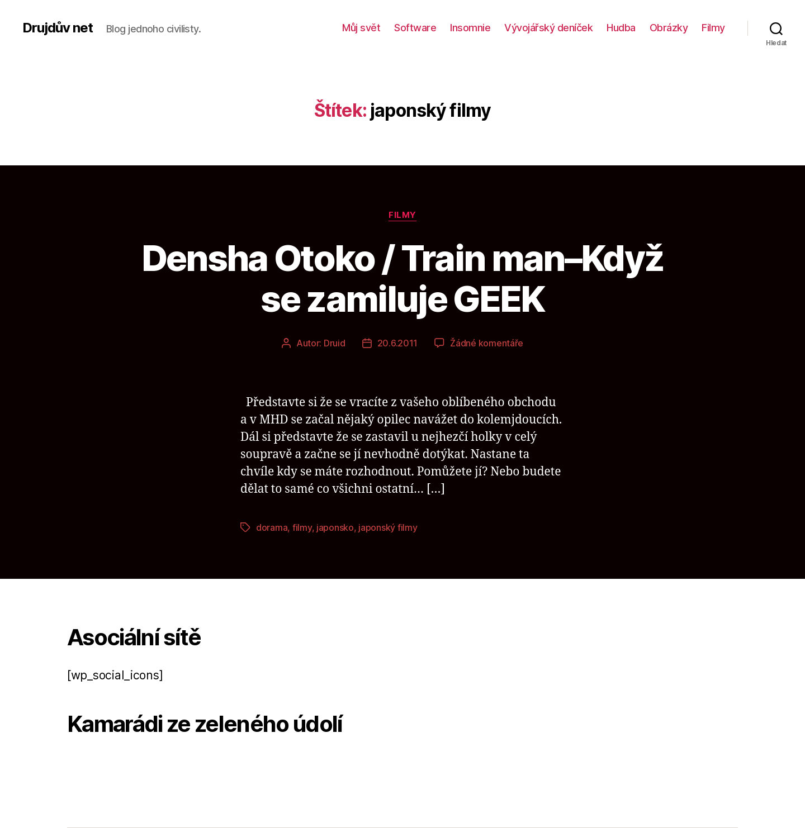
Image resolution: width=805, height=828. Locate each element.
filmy (302, 527)
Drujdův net (57, 28)
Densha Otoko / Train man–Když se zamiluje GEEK (402, 278)
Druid (334, 343)
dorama (271, 527)
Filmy (713, 28)
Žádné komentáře (486, 343)
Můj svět (361, 28)
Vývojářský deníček (548, 28)
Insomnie (470, 28)
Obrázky (669, 28)
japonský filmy (387, 527)
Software (415, 28)
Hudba (621, 28)
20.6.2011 (397, 343)
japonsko (335, 527)
